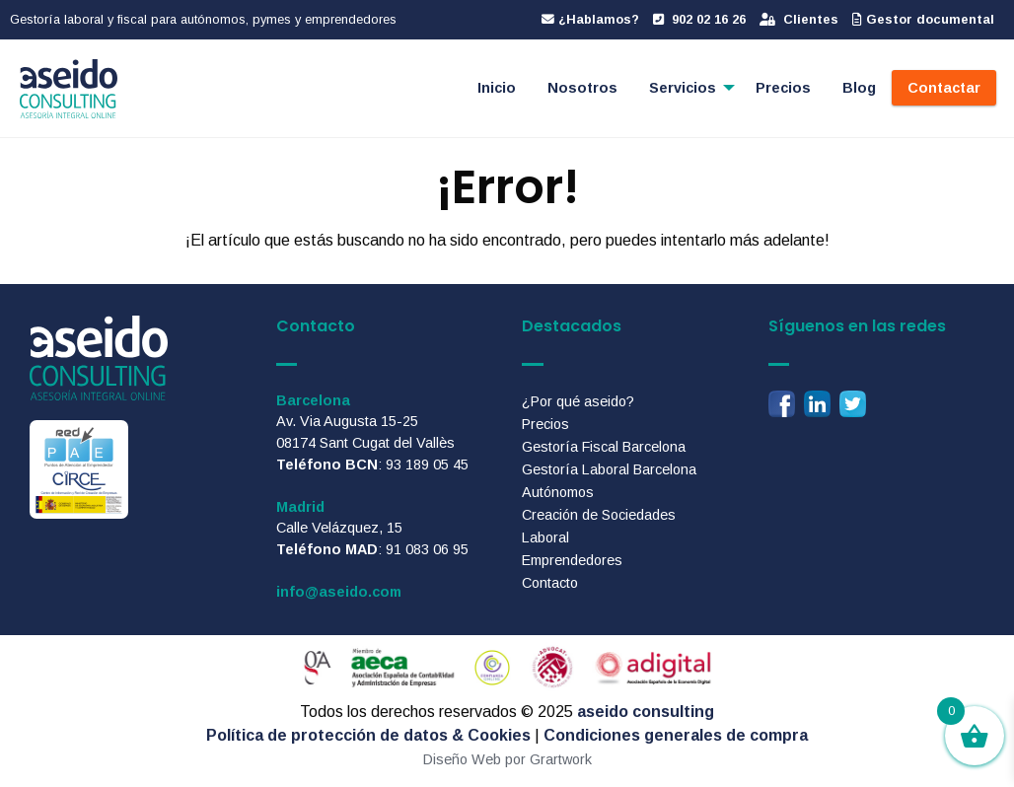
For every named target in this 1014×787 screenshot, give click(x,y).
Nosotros (582, 88)
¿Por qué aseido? (578, 401)
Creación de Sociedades (599, 515)
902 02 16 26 (699, 19)
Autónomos (558, 492)
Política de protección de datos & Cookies (368, 735)
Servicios (682, 88)
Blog (859, 88)
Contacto (550, 583)
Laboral (545, 537)
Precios (783, 88)
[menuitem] (497, 88)
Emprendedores (572, 560)
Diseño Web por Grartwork (507, 759)
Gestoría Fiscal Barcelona (604, 447)
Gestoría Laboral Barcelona (609, 469)
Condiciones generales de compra (675, 735)
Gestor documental (923, 19)
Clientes (799, 19)
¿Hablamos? (590, 19)
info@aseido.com (338, 592)
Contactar (943, 88)
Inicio (496, 88)
